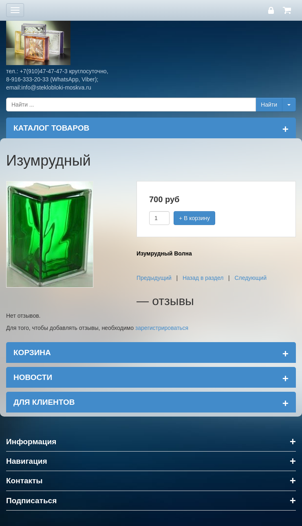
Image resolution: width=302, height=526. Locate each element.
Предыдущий (154, 278)
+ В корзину (194, 218)
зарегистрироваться (161, 328)
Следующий (250, 278)
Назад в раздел (203, 278)
